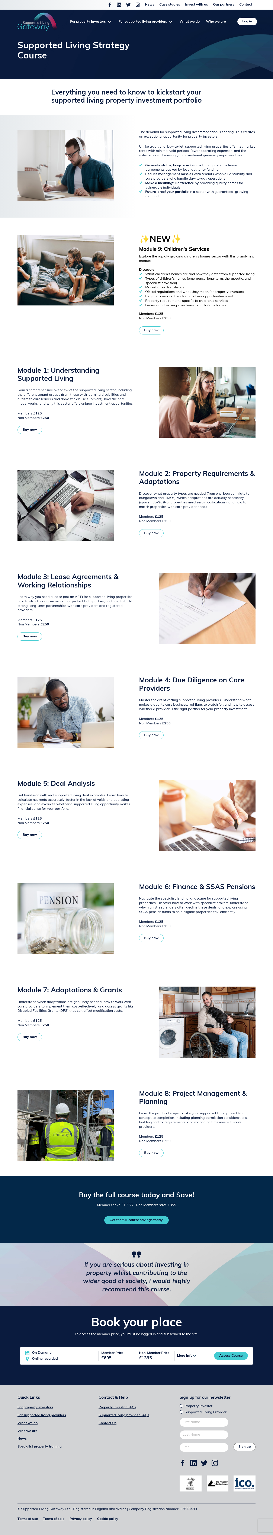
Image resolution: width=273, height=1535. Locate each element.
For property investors (35, 1407)
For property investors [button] (88, 21)
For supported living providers (41, 1415)
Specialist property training (39, 1446)
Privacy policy (81, 1519)
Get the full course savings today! (137, 1220)
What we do (190, 21)
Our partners (223, 4)
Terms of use (27, 1519)
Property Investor (198, 1406)
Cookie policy (107, 1519)
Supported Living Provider (206, 1412)
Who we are (216, 21)
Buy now (151, 330)
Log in (247, 21)
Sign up (244, 1447)
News (149, 4)
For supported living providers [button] (143, 21)
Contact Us (107, 1423)
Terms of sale (53, 1519)
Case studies (169, 4)
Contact (245, 4)
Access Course (231, 1356)
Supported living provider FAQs (124, 1415)
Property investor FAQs (117, 1407)
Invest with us (196, 4)
